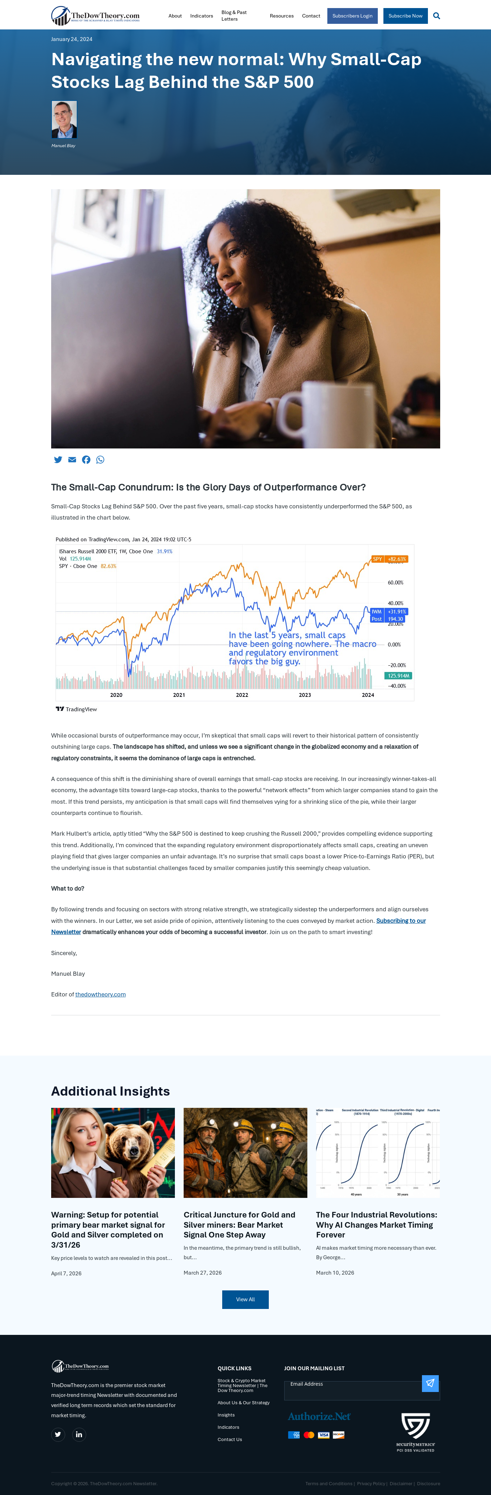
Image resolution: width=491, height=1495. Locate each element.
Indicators (201, 16)
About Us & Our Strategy (244, 1403)
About (175, 16)
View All (245, 1299)
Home (158, 15)
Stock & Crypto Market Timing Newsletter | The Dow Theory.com (242, 1385)
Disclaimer (401, 1484)
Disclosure (428, 1484)
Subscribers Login (353, 16)
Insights (226, 1415)
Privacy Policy (371, 1484)
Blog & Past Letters (234, 15)
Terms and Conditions (329, 1484)
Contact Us (230, 1439)
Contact (311, 16)
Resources (282, 16)
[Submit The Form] (430, 1383)
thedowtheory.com (100, 994)
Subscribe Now (406, 16)
